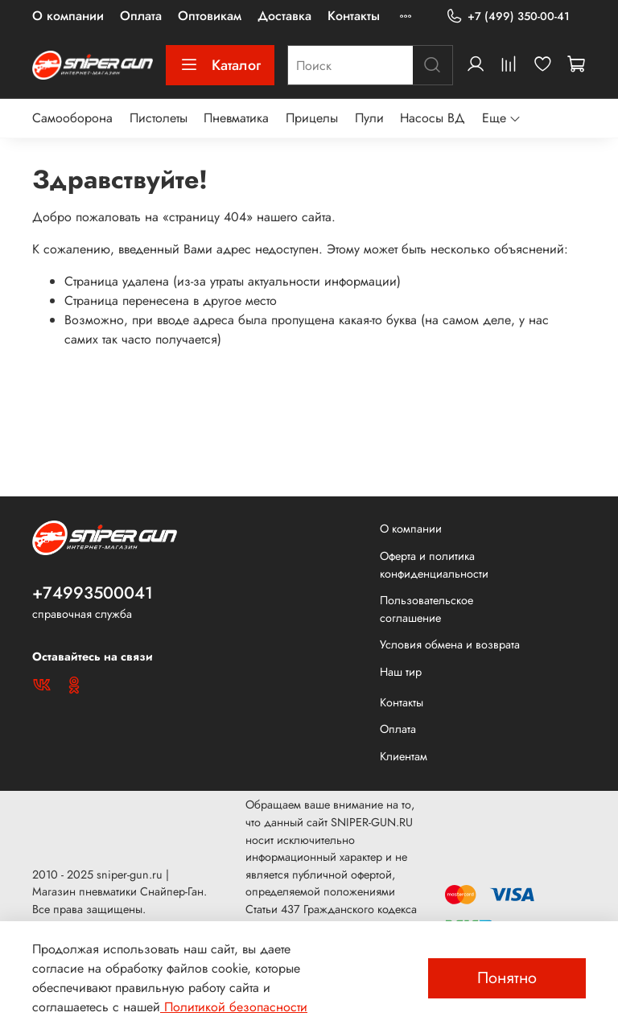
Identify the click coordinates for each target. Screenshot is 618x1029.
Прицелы (312, 118)
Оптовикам (209, 15)
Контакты (354, 15)
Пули (369, 118)
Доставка (284, 15)
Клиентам (403, 756)
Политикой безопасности (233, 1007)
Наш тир (401, 672)
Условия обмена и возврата (450, 644)
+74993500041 (92, 593)
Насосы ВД (432, 118)
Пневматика (236, 118)
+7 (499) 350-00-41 (508, 16)
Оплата (141, 15)
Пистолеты (158, 118)
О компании (68, 15)
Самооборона (72, 118)
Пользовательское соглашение (426, 609)
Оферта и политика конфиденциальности (434, 565)
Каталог (220, 65)
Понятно (507, 978)
